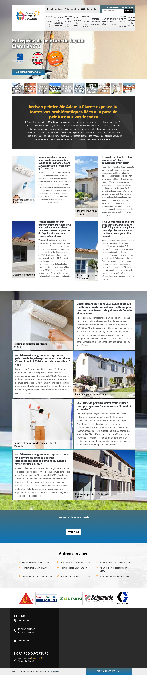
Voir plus (73, 532)
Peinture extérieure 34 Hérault (95, 21)
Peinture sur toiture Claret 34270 (76, 562)
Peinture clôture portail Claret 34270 (113, 570)
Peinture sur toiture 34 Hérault (86, 22)
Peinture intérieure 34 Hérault (132, 22)
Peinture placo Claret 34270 (74, 568)
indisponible (54, 9)
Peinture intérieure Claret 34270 (37, 576)
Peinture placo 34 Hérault (114, 21)
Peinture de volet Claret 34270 (36, 562)
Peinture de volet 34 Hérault (77, 22)
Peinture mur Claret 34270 (34, 568)
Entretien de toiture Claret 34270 (76, 576)
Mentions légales (51, 671)
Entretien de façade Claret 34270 (115, 576)
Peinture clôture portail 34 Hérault (122, 22)
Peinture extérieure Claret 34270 (115, 562)
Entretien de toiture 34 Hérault (68, 22)
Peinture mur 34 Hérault (105, 21)
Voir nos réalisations (28, 72)
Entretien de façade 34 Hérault (58, 22)
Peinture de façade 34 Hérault (49, 22)
